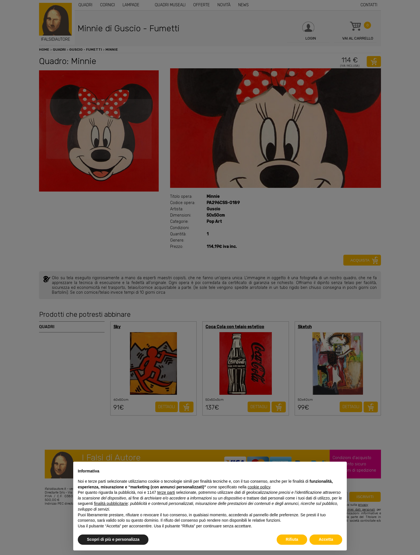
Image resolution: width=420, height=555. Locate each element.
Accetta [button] (326, 539)
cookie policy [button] (259, 487)
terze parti (166, 492)
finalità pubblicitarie (111, 503)
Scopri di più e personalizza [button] (113, 539)
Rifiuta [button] (292, 539)
